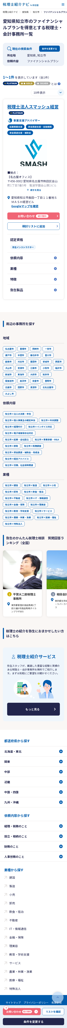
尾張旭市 (9, 380)
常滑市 (21, 367)
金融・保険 (16, 937)
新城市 (8, 374)
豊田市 (33, 361)
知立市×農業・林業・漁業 (18, 517)
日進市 (8, 387)
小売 (12, 894)
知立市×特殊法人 (13, 523)
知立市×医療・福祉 (46, 517)
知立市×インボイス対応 (40, 426)
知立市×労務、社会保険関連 (19, 465)
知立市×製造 (30, 485)
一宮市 (48, 348)
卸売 (12, 903)
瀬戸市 (8, 355)
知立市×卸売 (11, 491)
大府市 (33, 374)
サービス (15, 963)
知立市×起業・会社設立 (17, 439)
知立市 (36, 11)
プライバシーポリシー (36, 1002)
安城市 (46, 361)
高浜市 (23, 380)
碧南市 (8, 361)
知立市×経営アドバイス (17, 458)
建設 (12, 877)
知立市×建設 (11, 485)
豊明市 (48, 380)
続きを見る (35, 190)
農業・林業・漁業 (20, 971)
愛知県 (25, 11)
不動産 (13, 920)
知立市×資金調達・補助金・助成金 (22, 452)
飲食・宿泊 (16, 911)
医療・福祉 (16, 980)
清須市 (33, 387)
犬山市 (8, 367)
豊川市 (48, 355)
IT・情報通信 (17, 929)
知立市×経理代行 (13, 426)
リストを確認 (53, 1011)
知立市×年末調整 (49, 420)
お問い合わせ (18, 1010)
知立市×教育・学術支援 (17, 510)
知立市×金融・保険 (14, 504)
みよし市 (9, 393)
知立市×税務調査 (32, 445)
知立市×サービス (43, 510)
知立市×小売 (49, 485)
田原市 (21, 387)
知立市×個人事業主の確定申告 (20, 420)
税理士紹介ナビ (10, 11)
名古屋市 (9, 348)
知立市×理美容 (38, 504)
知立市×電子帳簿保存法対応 (19, 433)
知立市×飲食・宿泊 (33, 491)
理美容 (13, 946)
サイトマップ (13, 1002)
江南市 (33, 367)
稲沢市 (58, 367)
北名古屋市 (48, 387)
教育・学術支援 (19, 954)
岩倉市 (35, 380)
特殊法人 (15, 988)
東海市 (21, 374)
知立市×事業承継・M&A (47, 439)
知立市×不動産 (12, 498)
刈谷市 (21, 361)
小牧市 (46, 367)
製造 (12, 886)
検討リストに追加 (33, 226)
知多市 (46, 374)
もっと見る (32, 709)
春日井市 (34, 355)
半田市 (21, 355)
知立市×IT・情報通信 (37, 498)
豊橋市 (23, 348)
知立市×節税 (11, 445)
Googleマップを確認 (24, 206)
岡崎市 (35, 348)
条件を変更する (49, 48)
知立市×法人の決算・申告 (18, 413)
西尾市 (58, 361)
